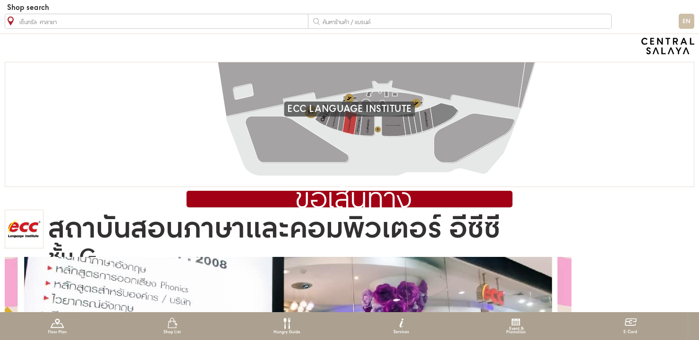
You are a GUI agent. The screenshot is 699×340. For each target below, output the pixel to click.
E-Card (630, 326)
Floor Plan (57, 326)
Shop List (172, 326)
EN (686, 21)
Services (401, 326)
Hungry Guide (286, 326)
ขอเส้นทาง (353, 200)
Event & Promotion (516, 326)
